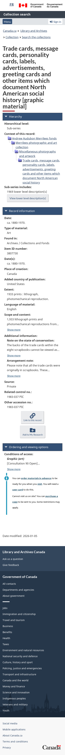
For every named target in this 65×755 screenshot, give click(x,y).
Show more (13, 329)
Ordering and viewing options (26, 447)
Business (8, 626)
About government (13, 595)
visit (39, 483)
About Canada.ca (12, 735)
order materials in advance (36, 478)
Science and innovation (16, 692)
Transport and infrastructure (19, 674)
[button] (32, 417)
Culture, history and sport (18, 662)
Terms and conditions (15, 741)
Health (6, 638)
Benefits (7, 632)
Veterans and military (15, 704)
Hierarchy (13, 116)
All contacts (9, 583)
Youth (6, 710)
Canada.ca (9, 31)
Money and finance (14, 686)
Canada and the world (15, 680)
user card (17, 489)
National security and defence (20, 656)
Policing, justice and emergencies (22, 668)
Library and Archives (33, 31)
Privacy (7, 747)
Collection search (17, 14)
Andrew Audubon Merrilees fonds (34, 138)
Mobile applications (14, 729)
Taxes (6, 644)
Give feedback (11, 565)
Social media (10, 723)
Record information (20, 211)
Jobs (5, 608)
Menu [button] (7, 21)
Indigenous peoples (14, 698)
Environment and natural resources (23, 650)
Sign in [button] (55, 21)
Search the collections (36, 37)
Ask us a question (13, 559)
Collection (12, 37)
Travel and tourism (14, 620)
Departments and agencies (18, 589)
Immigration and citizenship (19, 614)
